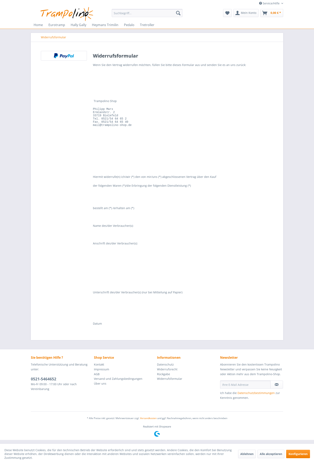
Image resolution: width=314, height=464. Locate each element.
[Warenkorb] (271, 13)
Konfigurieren (298, 454)
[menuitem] (147, 13)
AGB (97, 378)
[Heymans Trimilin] (105, 25)
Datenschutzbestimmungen (256, 396)
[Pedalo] (129, 25)
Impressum (101, 373)
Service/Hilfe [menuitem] (269, 3)
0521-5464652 (43, 382)
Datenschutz (165, 368)
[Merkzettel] (227, 13)
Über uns (100, 387)
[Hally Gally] (78, 25)
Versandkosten (148, 421)
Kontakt (99, 368)
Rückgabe (163, 378)
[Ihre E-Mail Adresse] (245, 388)
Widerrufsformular (169, 382)
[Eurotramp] (57, 25)
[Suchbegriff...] (147, 13)
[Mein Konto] (246, 13)
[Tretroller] (147, 25)
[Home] (38, 25)
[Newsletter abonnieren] (276, 388)
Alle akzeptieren (271, 454)
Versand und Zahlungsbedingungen (118, 382)
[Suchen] (178, 13)
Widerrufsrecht (167, 373)
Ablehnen (247, 454)
